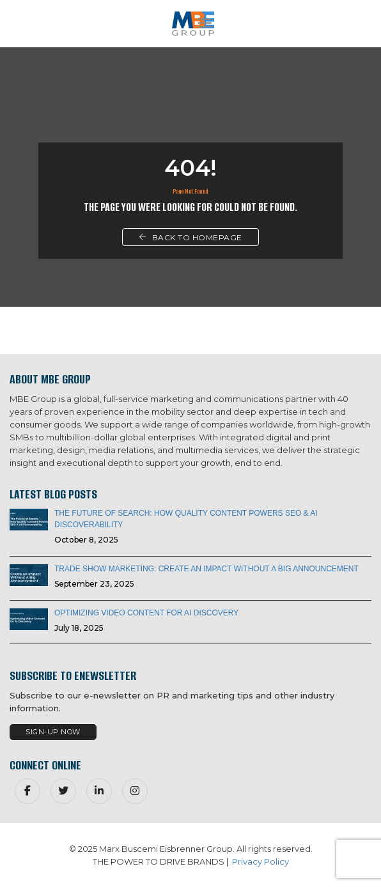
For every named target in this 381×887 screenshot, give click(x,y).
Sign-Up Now (53, 731)
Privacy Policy (260, 861)
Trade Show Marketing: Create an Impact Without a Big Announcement (206, 568)
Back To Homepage (190, 237)
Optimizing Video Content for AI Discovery (146, 612)
